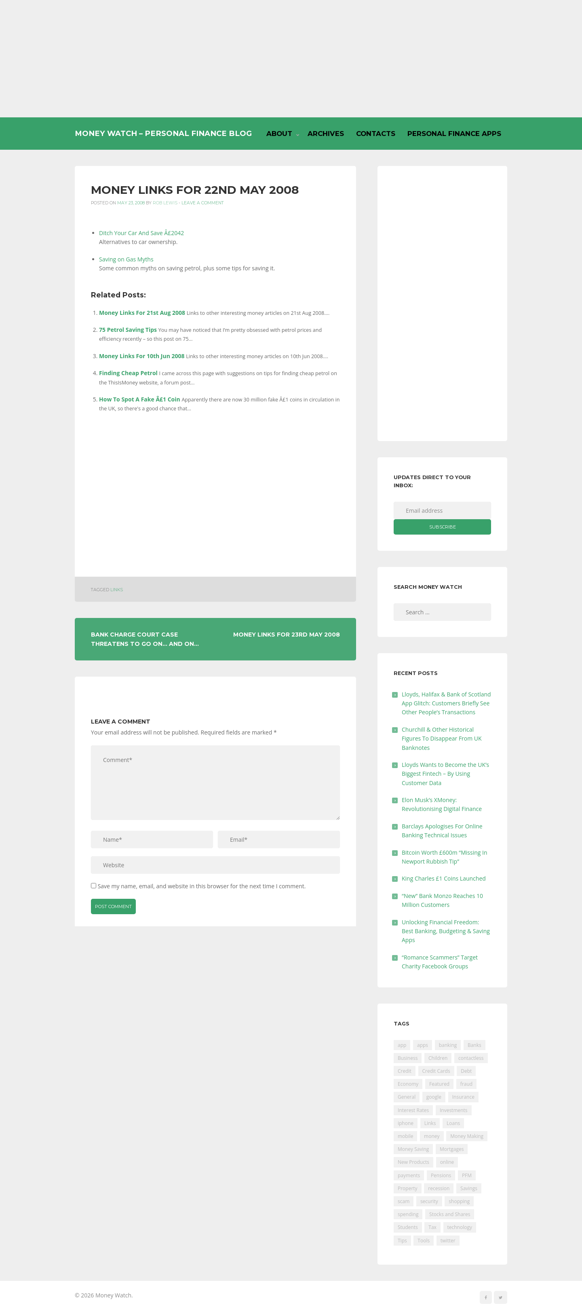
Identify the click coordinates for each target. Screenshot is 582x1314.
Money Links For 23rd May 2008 (286, 634)
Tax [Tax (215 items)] (432, 1227)
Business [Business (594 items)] (408, 1058)
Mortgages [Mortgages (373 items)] (452, 1149)
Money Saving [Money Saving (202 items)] (413, 1149)
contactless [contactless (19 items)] (471, 1058)
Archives (326, 133)
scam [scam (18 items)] (403, 1201)
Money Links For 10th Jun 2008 (142, 356)
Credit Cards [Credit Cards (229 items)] (436, 1071)
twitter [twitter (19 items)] (448, 1240)
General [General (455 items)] (406, 1096)
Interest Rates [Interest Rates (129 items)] (413, 1110)
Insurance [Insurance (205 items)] (463, 1096)
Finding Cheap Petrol (128, 373)
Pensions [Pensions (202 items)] (441, 1175)
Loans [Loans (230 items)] (453, 1123)
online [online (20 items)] (447, 1162)
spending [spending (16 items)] (408, 1214)
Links (116, 589)
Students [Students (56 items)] (408, 1227)
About (279, 133)
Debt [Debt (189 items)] (466, 1071)
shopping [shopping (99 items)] (459, 1201)
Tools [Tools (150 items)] (424, 1240)
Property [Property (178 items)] (408, 1188)
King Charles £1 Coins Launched (444, 878)
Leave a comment (202, 203)
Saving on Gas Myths (126, 259)
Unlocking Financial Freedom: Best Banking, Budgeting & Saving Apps (446, 931)
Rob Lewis (165, 203)
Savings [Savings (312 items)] (468, 1188)
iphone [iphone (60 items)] (405, 1123)
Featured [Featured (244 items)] (439, 1083)
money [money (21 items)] (431, 1136)
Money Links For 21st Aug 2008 (142, 312)
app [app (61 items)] (402, 1045)
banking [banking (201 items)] (448, 1045)
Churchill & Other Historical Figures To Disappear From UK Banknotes (442, 738)
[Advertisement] (291, 58)
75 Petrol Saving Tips (128, 329)
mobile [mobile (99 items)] (405, 1136)
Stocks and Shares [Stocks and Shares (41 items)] (449, 1214)
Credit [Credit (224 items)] (404, 1071)
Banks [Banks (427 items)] (474, 1045)
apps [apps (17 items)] (422, 1045)
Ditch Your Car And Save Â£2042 (141, 233)
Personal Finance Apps (454, 133)
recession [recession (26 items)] (438, 1188)
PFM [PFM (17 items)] (467, 1175)
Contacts (375, 133)
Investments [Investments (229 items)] (454, 1110)
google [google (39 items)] (433, 1096)
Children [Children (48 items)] (437, 1058)
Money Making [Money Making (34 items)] (466, 1136)
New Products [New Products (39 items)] (413, 1162)
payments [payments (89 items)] (409, 1175)
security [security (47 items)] (429, 1201)
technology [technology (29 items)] (459, 1227)
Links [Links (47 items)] (430, 1123)
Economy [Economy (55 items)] (408, 1083)
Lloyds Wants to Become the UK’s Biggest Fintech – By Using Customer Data (445, 774)
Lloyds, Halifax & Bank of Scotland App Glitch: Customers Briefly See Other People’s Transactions (446, 703)
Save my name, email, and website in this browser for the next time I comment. (202, 886)
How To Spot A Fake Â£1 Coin (139, 399)
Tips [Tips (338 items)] (402, 1240)
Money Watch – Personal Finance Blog (163, 133)
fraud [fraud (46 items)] (466, 1083)
